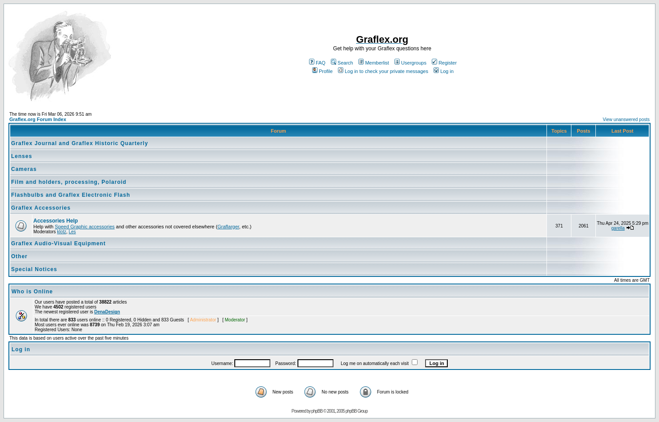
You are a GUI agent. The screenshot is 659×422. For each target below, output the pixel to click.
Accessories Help (55, 221)
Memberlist (373, 62)
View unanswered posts (626, 119)
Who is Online (32, 291)
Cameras (24, 169)
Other (19, 256)
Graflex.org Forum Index (37, 119)
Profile (322, 71)
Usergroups (410, 62)
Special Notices (34, 269)
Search (342, 62)
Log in (444, 71)
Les (72, 231)
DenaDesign (107, 311)
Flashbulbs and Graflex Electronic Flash (70, 195)
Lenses (21, 156)
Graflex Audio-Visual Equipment (58, 243)
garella (618, 228)
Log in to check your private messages (383, 71)
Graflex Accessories (41, 208)
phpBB (316, 411)
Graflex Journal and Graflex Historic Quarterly (79, 143)
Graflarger (228, 226)
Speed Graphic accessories (85, 226)
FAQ (317, 62)
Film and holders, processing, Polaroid (68, 182)
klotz (61, 231)
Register (444, 62)
